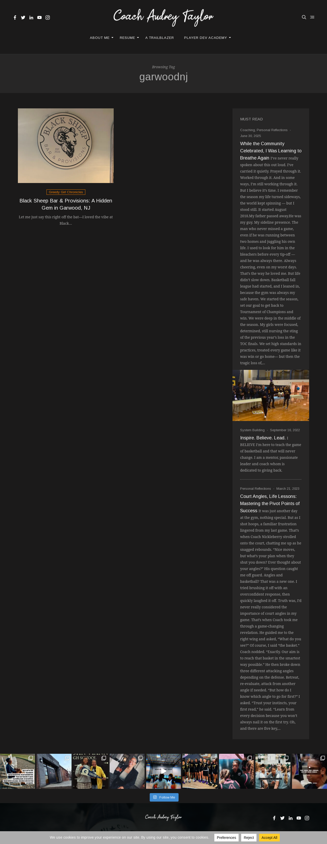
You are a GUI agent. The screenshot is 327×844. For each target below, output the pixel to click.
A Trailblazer (159, 38)
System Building (252, 430)
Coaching (247, 130)
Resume (127, 38)
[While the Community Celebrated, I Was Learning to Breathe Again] (270, 395)
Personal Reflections (272, 130)
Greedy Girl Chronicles (66, 192)
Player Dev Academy (205, 38)
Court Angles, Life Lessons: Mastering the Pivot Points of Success (270, 503)
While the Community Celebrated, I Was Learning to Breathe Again (270, 151)
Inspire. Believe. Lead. (263, 437)
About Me (100, 38)
